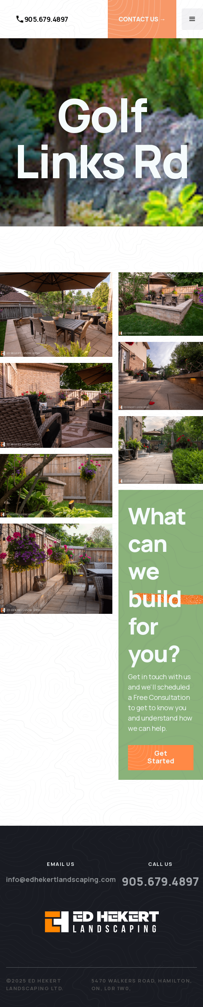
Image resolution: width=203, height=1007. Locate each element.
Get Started (160, 756)
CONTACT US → (142, 19)
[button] (192, 19)
